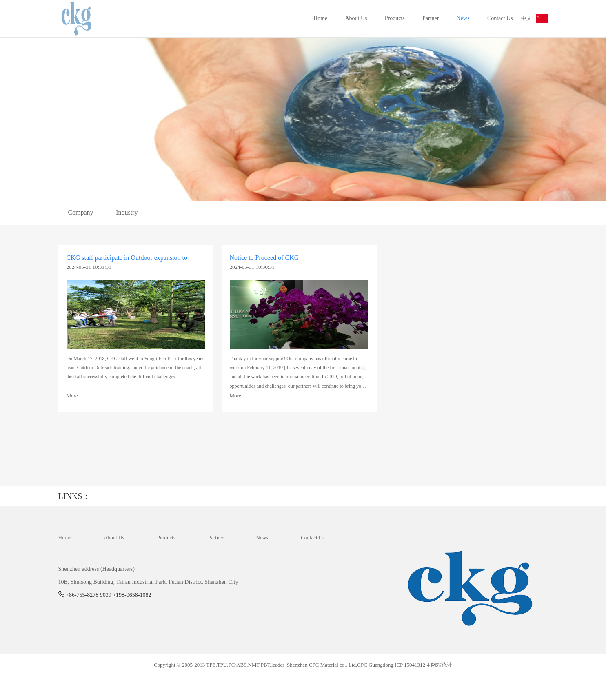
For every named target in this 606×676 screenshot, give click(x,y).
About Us (356, 18)
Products (395, 18)
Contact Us (500, 18)
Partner (430, 18)
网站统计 (441, 665)
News (463, 18)
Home (320, 18)
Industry (127, 212)
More (72, 395)
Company (80, 212)
